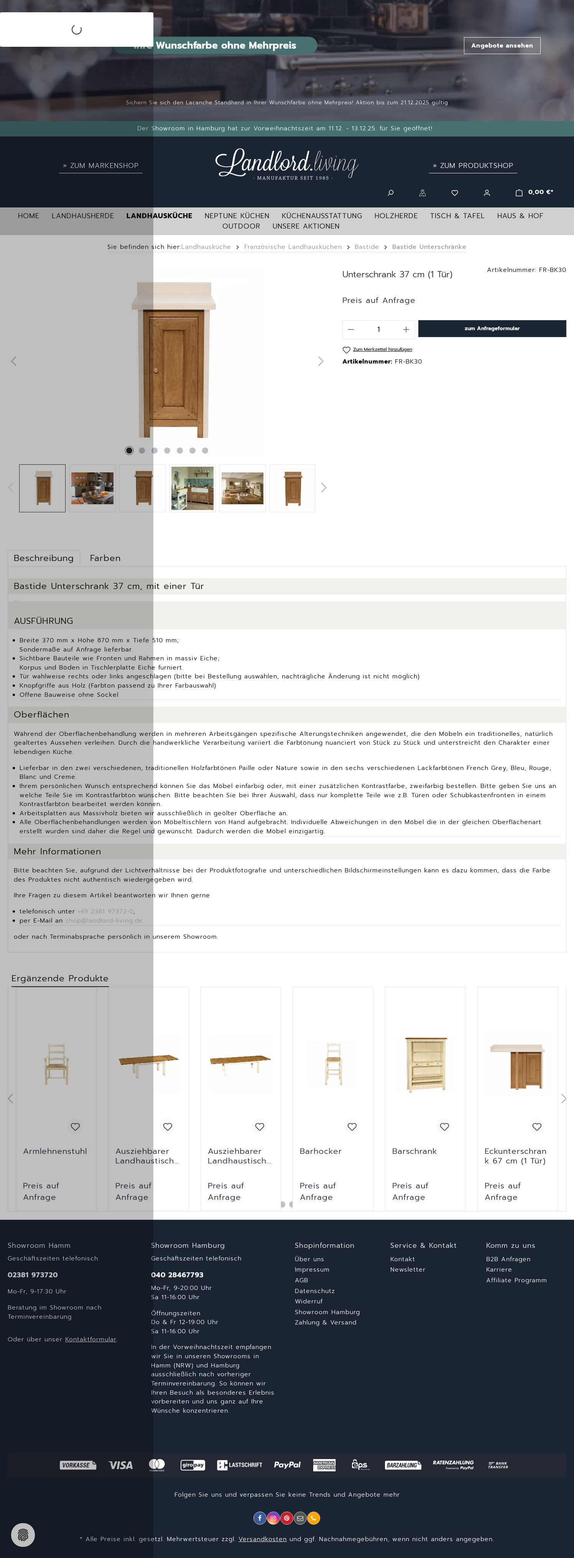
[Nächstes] (321, 361)
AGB (301, 1280)
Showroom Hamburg (327, 1312)
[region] (167, 389)
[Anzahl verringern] (350, 329)
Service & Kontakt (423, 1245)
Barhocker (321, 1152)
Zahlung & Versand (326, 1322)
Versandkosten (262, 1539)
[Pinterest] (287, 1518)
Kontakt (402, 1259)
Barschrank (414, 1152)
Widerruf (309, 1301)
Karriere (499, 1269)
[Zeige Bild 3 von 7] (154, 450)
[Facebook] (260, 1518)
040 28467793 (177, 1275)
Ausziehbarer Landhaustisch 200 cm (237, 1156)
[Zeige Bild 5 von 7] (180, 450)
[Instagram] (273, 1518)
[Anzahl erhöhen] (406, 329)
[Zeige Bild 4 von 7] (167, 450)
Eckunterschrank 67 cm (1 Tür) (516, 1156)
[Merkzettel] (454, 192)
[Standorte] (422, 192)
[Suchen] (390, 192)
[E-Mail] (300, 1518)
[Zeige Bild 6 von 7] (192, 450)
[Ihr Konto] (487, 192)
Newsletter (408, 1269)
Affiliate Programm (516, 1280)
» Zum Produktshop (473, 165)
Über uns (309, 1259)
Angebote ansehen (502, 45)
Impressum (312, 1269)
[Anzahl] (378, 329)
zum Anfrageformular (492, 328)
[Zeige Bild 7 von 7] (205, 450)
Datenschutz (315, 1291)
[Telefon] (314, 1518)
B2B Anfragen (508, 1259)
